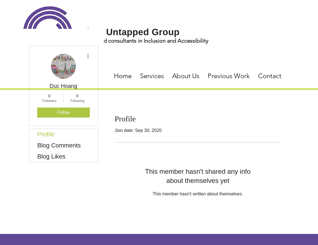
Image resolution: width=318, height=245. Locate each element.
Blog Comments (59, 145)
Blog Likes (51, 156)
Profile (46, 134)
